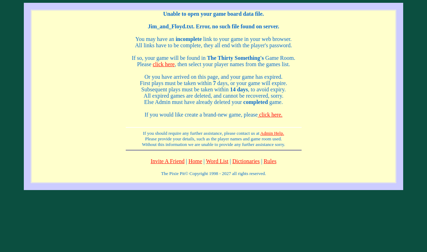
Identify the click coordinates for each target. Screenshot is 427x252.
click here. (270, 115)
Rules (270, 161)
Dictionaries (246, 161)
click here (164, 64)
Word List (217, 161)
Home (195, 161)
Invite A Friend (168, 161)
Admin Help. (272, 133)
